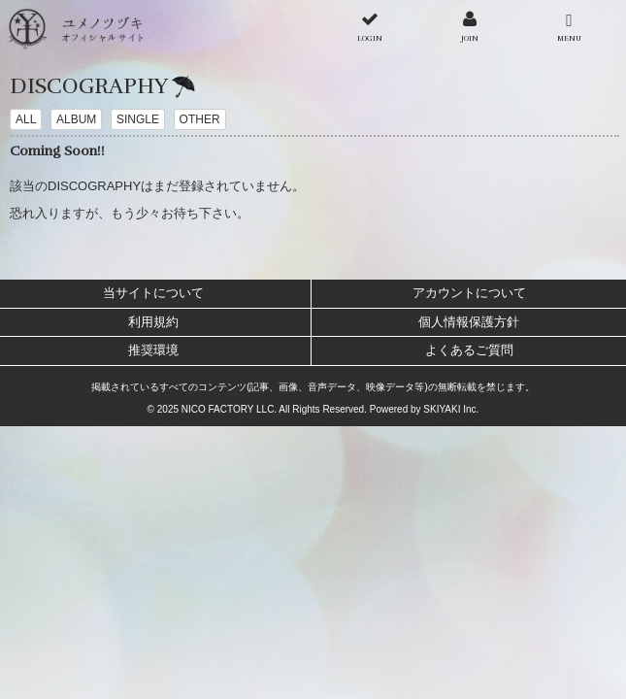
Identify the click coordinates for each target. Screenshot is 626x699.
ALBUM (76, 119)
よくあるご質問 (469, 350)
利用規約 (153, 322)
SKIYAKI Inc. (450, 409)
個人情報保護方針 (468, 322)
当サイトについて (153, 292)
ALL (26, 119)
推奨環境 (153, 350)
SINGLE (137, 119)
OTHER (200, 119)
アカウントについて (469, 292)
